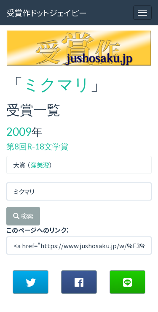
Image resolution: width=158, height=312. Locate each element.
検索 (23, 216)
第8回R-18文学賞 (37, 146)
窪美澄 (39, 164)
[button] (30, 282)
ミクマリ (56, 84)
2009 (19, 131)
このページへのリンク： (38, 229)
